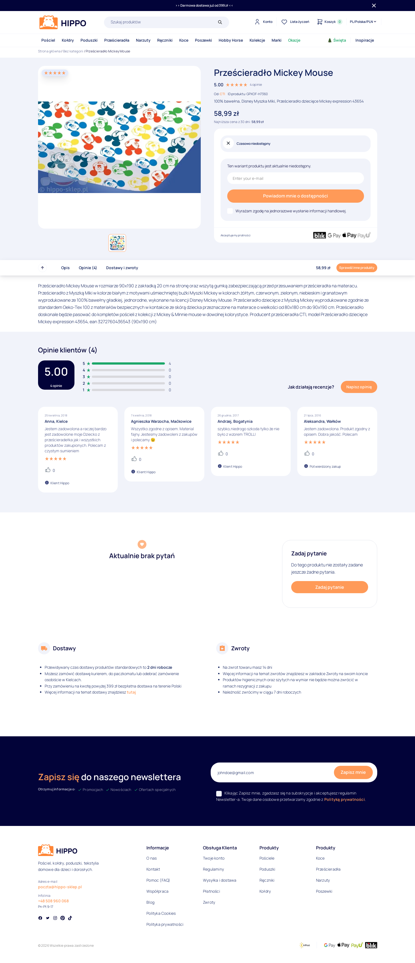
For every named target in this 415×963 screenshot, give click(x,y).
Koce (183, 40)
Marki (277, 40)
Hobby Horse (231, 40)
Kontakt (153, 869)
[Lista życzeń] (294, 21)
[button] (117, 243)
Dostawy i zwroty (122, 267)
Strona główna (49, 51)
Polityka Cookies (161, 913)
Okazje (294, 40)
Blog (150, 902)
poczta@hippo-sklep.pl (60, 886)
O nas (151, 858)
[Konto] (262, 21)
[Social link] (40, 919)
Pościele (267, 858)
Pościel (48, 40)
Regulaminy (213, 869)
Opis (65, 267)
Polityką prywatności (344, 799)
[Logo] (63, 22)
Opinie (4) (88, 267)
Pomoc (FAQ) (158, 880)
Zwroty (209, 902)
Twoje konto (213, 858)
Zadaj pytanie (329, 587)
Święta (337, 40)
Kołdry (68, 40)
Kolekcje (257, 40)
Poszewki (203, 40)
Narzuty (143, 40)
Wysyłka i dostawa (219, 880)
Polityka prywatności (164, 924)
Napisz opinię (359, 386)
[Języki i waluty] (363, 21)
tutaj (131, 692)
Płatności (211, 891)
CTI (222, 94)
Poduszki (89, 40)
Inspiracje (364, 40)
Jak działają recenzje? (311, 387)
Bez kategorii (73, 51)
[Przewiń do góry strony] (42, 267)
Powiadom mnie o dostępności (295, 196)
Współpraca (157, 891)
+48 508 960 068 (53, 900)
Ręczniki (165, 40)
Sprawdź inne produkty (356, 267)
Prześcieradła (116, 40)
